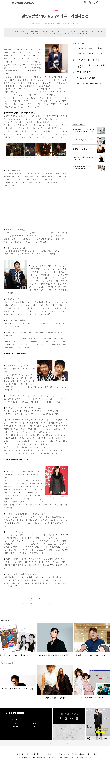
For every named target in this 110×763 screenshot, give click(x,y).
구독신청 (15, 754)
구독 (100, 738)
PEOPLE (55, 10)
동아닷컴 (50, 754)
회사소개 (55, 754)
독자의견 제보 (32, 754)
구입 (105, 738)
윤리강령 (26, 754)
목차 (94, 738)
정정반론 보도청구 (41, 754)
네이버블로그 (77, 718)
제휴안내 (71, 754)
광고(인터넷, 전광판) (64, 754)
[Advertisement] (17, 207)
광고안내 (21, 754)
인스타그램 (66, 718)
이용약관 (77, 754)
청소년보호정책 (93, 754)
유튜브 (71, 718)
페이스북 (60, 718)
